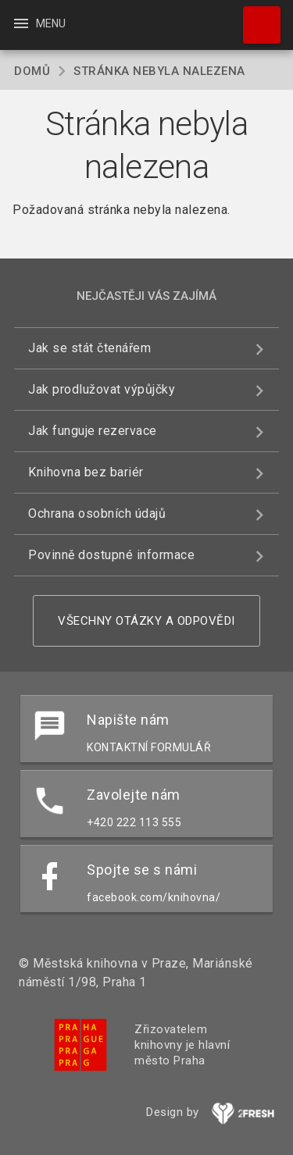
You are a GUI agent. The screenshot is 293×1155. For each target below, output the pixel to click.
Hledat (254, 17)
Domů (32, 71)
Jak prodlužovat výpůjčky (101, 389)
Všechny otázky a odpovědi (146, 621)
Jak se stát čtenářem (89, 347)
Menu (39, 23)
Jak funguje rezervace (92, 430)
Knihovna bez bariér (86, 472)
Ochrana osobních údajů (97, 513)
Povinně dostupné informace (111, 554)
